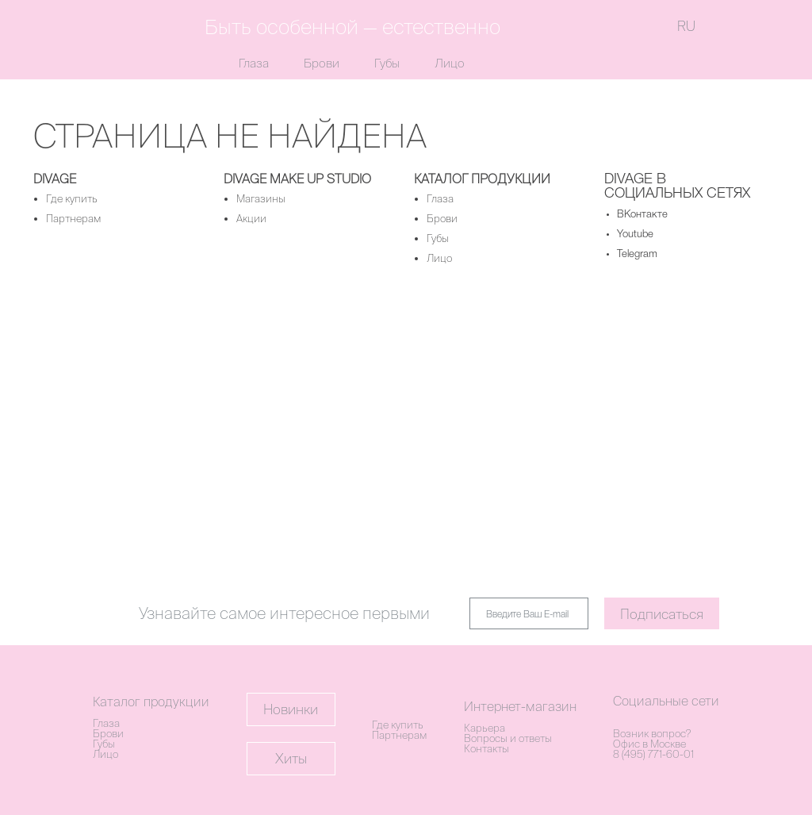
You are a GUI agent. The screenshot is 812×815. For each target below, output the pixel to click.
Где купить (72, 199)
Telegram (637, 254)
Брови (321, 63)
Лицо (449, 63)
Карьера (484, 728)
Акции (251, 219)
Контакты (486, 749)
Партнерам (73, 219)
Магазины (260, 199)
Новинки (290, 709)
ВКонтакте (642, 214)
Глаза (253, 63)
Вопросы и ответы (508, 738)
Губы (387, 63)
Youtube (635, 234)
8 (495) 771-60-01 (653, 754)
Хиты (291, 758)
